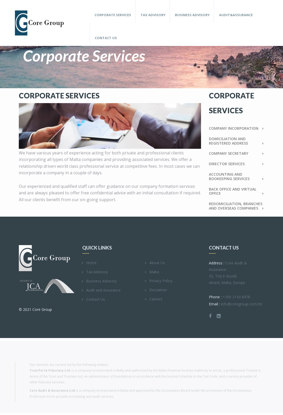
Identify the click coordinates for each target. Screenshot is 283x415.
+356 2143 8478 (229, 296)
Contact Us (106, 37)
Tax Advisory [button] (153, 15)
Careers (153, 299)
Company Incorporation (236, 128)
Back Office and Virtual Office (236, 191)
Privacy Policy (158, 281)
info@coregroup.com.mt (235, 303)
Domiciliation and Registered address (236, 141)
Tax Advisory (95, 272)
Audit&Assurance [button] (236, 15)
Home (89, 263)
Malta (152, 272)
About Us (155, 263)
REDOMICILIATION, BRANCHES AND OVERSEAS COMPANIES (236, 206)
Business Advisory (99, 281)
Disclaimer (156, 290)
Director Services (236, 164)
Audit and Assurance (101, 290)
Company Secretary (236, 153)
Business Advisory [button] (192, 15)
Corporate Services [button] (113, 15)
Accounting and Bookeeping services (236, 176)
